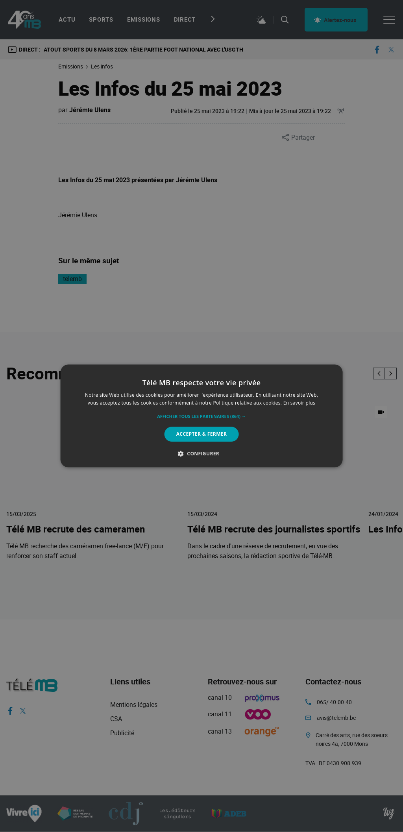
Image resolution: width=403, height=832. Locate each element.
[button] (201, 416)
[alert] (201, 416)
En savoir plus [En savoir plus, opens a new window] (299, 403)
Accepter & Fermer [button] (201, 434)
